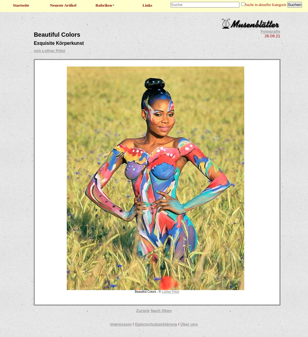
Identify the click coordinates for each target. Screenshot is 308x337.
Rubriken (105, 5)
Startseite (21, 5)
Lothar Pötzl (170, 291)
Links (147, 5)
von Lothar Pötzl (49, 50)
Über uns (189, 324)
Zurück (142, 310)
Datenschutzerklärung (156, 324)
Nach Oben (161, 310)
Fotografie (270, 31)
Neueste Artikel (63, 5)
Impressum (120, 324)
